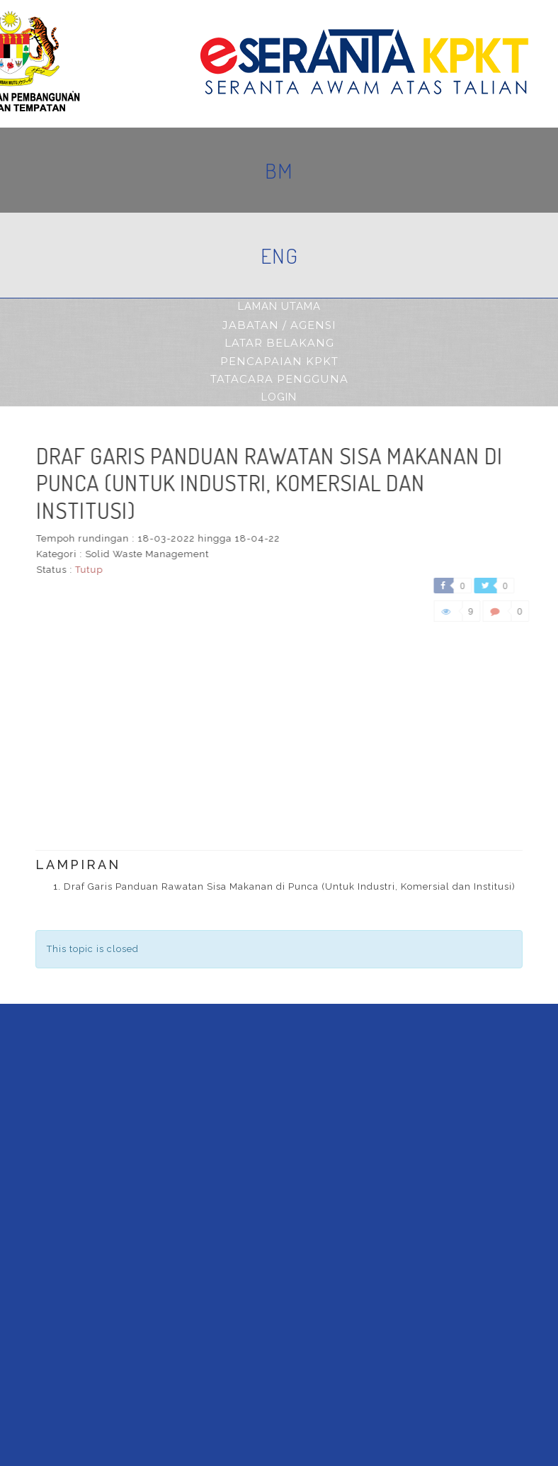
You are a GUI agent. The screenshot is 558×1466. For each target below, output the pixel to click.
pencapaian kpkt (279, 361)
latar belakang (279, 342)
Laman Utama (279, 306)
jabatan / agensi (279, 325)
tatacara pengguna (279, 379)
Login (279, 397)
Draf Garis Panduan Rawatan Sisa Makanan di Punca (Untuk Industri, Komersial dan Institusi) (290, 886)
